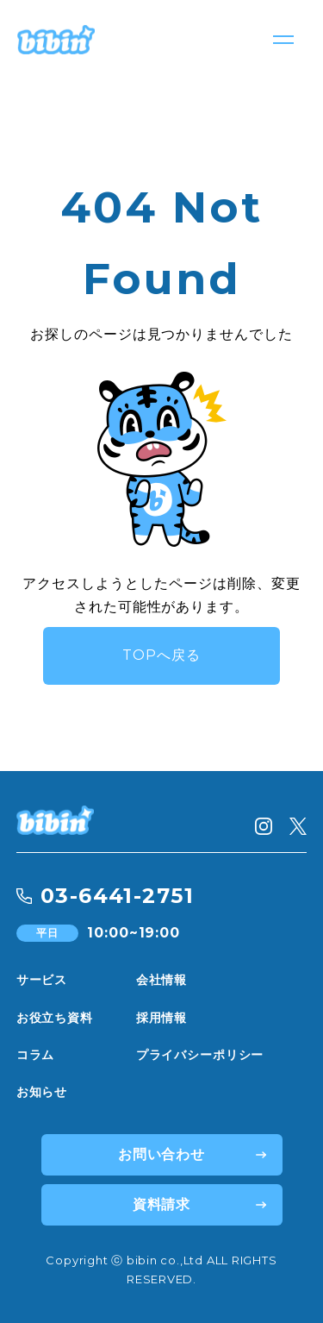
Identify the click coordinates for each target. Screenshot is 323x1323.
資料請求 (162, 1204)
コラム (35, 1055)
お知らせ (41, 1092)
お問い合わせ (162, 1154)
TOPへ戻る (161, 655)
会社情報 (161, 980)
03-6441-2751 (117, 895)
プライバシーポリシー (200, 1055)
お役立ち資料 (54, 1017)
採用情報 (161, 1017)
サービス (41, 980)
